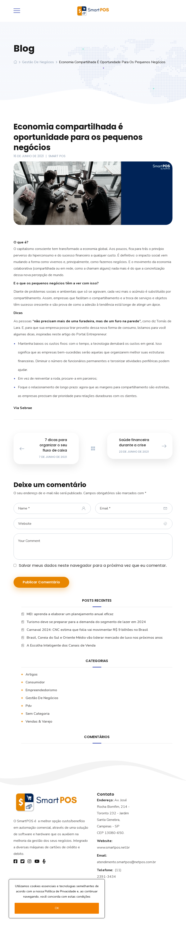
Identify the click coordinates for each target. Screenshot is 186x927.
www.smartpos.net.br (113, 847)
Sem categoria (38, 713)
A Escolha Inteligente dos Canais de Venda (61, 645)
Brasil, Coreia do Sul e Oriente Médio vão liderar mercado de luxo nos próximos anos (95, 637)
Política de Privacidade (60, 891)
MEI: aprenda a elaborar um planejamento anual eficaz (70, 614)
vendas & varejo (39, 721)
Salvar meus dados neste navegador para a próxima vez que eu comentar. (93, 565)
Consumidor (35, 682)
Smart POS (56, 156)
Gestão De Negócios (38, 62)
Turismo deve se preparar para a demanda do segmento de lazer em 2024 (86, 622)
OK (57, 908)
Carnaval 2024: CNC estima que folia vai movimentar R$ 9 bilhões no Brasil (87, 629)
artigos (32, 674)
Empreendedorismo (41, 690)
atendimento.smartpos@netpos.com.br (126, 862)
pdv (29, 705)
